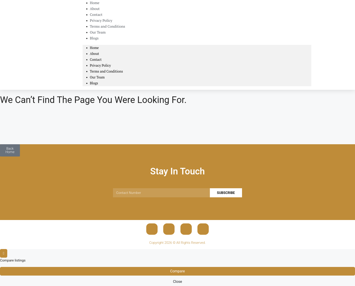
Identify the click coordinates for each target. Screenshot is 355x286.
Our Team (97, 77)
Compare (177, 271)
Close (177, 281)
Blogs (94, 38)
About (94, 53)
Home (94, 47)
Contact (96, 59)
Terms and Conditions (107, 26)
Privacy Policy (100, 65)
